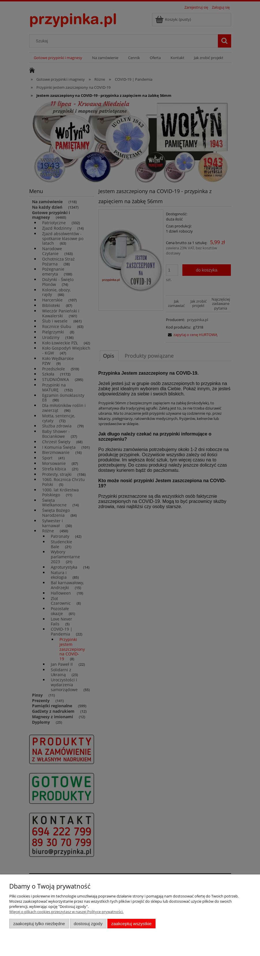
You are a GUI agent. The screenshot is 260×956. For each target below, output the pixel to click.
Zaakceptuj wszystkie (131, 923)
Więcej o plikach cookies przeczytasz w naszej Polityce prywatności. (66, 911)
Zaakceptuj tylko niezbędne (39, 923)
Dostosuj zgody (88, 923)
